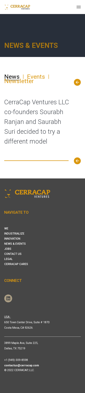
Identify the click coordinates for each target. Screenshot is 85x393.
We (6, 228)
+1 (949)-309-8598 (16, 360)
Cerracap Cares (16, 264)
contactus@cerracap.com (21, 365)
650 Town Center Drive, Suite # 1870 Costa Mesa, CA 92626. (27, 322)
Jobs (7, 248)
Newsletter (19, 80)
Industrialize (14, 233)
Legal (8, 259)
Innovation (12, 238)
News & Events (15, 243)
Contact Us (13, 254)
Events (36, 76)
